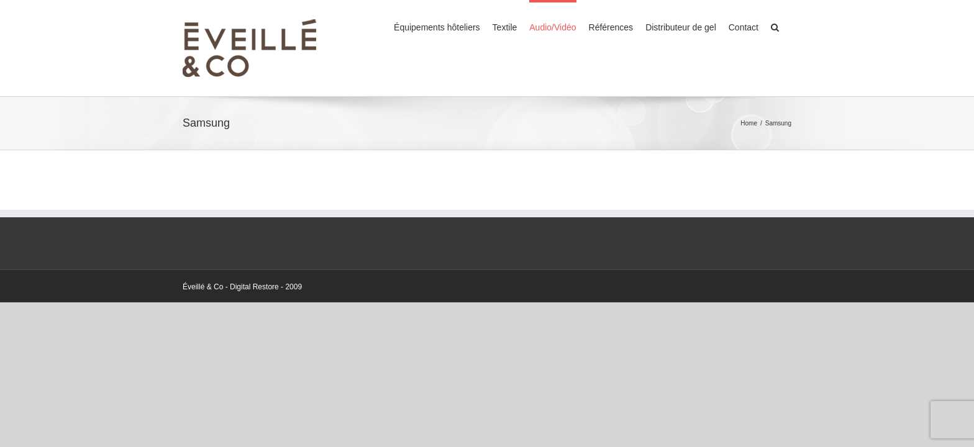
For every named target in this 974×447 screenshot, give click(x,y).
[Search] (787, 26)
